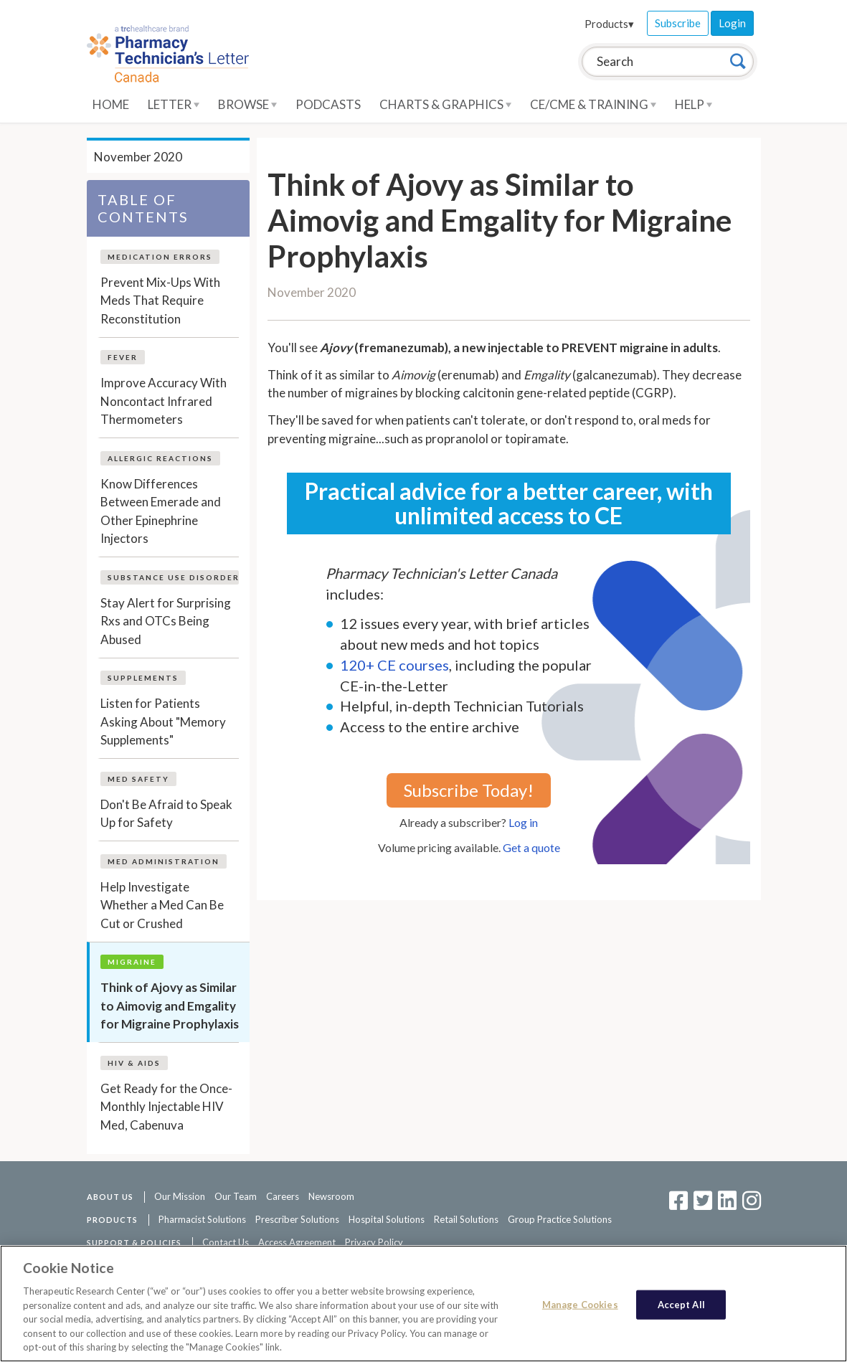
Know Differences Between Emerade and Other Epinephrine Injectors (160, 511)
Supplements (143, 677)
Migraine (132, 961)
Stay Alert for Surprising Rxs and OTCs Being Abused (165, 621)
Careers (282, 1196)
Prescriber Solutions (297, 1219)
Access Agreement (297, 1242)
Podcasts (328, 104)
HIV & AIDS (134, 1063)
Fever (123, 357)
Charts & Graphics (445, 104)
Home (111, 104)
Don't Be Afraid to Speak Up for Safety (166, 814)
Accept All (681, 1304)
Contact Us (225, 1242)
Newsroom (331, 1196)
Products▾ (609, 23)
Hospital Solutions (387, 1219)
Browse (247, 104)
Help (693, 104)
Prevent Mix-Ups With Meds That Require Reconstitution (160, 300)
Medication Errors (160, 256)
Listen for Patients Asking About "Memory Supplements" (163, 721)
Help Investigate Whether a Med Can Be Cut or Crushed (162, 905)
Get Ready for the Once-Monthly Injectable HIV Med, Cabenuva (166, 1106)
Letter (173, 104)
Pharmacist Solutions (202, 1219)
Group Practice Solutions (560, 1219)
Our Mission (179, 1196)
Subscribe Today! (469, 790)
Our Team (235, 1196)
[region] (423, 1303)
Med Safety (138, 779)
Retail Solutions (466, 1219)
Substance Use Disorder (174, 577)
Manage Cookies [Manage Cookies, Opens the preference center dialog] (580, 1304)
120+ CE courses (394, 664)
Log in (523, 822)
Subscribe (678, 22)
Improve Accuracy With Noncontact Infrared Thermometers (163, 401)
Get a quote (531, 847)
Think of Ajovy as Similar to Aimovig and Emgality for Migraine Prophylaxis (169, 1005)
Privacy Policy (374, 1242)
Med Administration (163, 861)
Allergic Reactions (160, 458)
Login (732, 22)
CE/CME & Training (593, 104)
